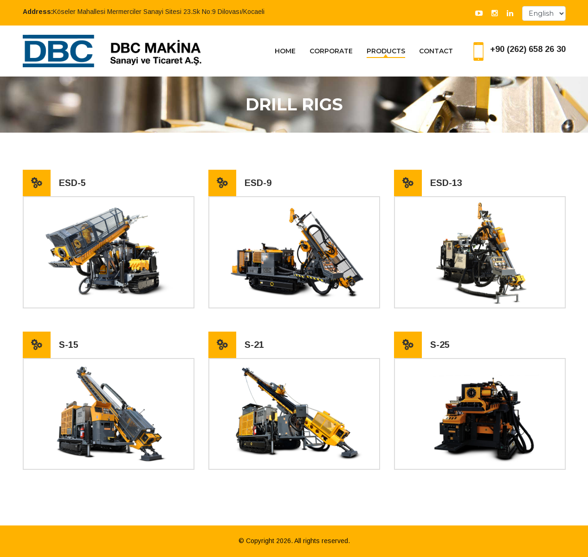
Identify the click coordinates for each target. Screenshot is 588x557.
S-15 (68, 344)
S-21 (254, 344)
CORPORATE (331, 51)
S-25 (440, 344)
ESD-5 (72, 183)
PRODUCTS (386, 51)
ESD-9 (258, 183)
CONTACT (436, 51)
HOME (285, 51)
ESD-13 (446, 183)
